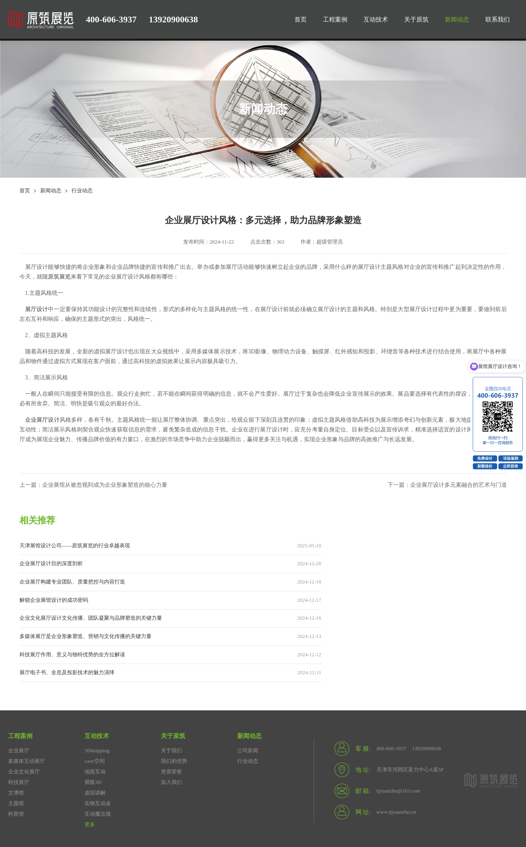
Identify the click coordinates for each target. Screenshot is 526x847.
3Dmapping (96, 682)
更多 (89, 756)
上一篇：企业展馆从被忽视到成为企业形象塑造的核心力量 (98, 485)
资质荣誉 (171, 704)
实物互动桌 (97, 735)
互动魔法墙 (97, 746)
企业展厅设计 (233, 798)
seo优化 (268, 798)
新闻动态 (50, 191)
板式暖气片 (21, 809)
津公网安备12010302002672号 (190, 829)
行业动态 (82, 191)
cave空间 (94, 693)
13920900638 (173, 19)
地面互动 (95, 704)
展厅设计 (36, 310)
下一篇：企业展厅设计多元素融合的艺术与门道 (443, 485)
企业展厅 (18, 682)
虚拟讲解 (95, 725)
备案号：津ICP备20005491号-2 (111, 829)
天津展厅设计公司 (186, 798)
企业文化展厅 (24, 704)
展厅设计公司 (24, 798)
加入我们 (171, 714)
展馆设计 (297, 798)
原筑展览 (59, 277)
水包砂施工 (58, 809)
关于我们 (171, 682)
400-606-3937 (111, 19)
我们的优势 (174, 693)
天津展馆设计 (139, 798)
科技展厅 (18, 714)
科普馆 (16, 746)
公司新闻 (247, 682)
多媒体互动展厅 (26, 693)
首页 (24, 191)
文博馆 (16, 725)
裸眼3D (93, 714)
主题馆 (16, 735)
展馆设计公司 (97, 798)
